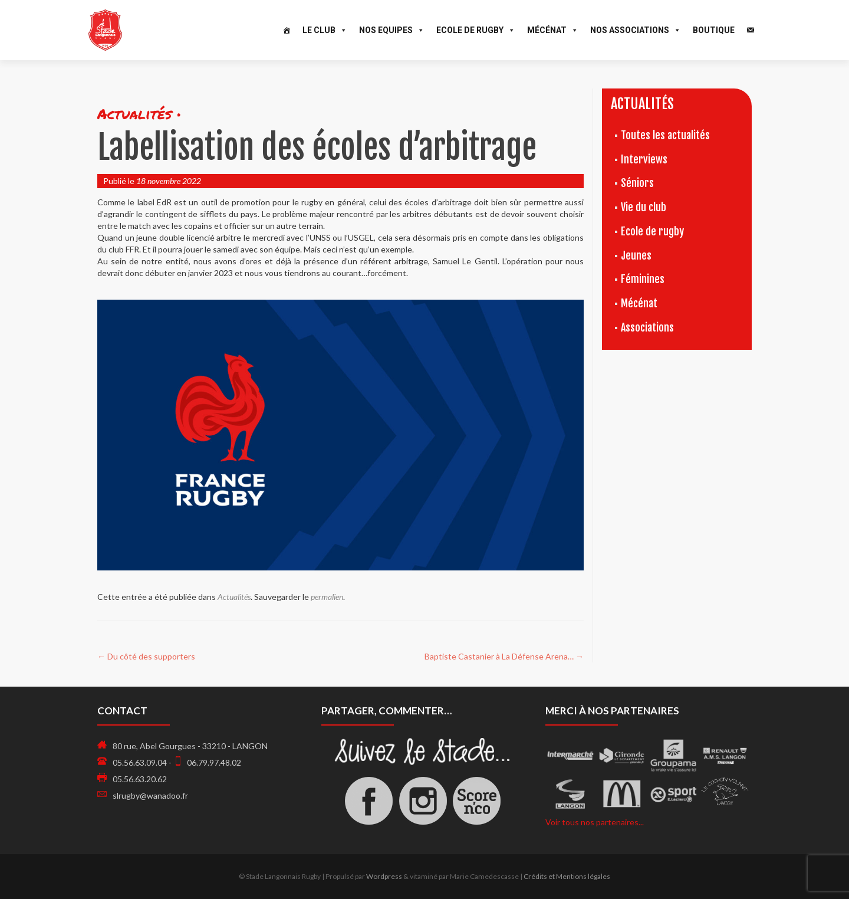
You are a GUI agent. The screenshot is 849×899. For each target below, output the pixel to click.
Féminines (642, 279)
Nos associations (635, 30)
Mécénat (552, 30)
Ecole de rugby (652, 231)
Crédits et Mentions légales (567, 876)
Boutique (714, 30)
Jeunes (636, 255)
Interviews (644, 159)
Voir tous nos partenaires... (594, 822)
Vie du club (643, 207)
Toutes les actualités (665, 135)
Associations (647, 327)
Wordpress (384, 876)
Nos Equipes (391, 30)
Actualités (234, 597)
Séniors (637, 182)
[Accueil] (287, 30)
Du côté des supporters (146, 656)
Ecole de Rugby (475, 30)
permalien (327, 597)
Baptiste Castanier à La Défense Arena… (504, 656)
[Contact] (751, 30)
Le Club (324, 30)
